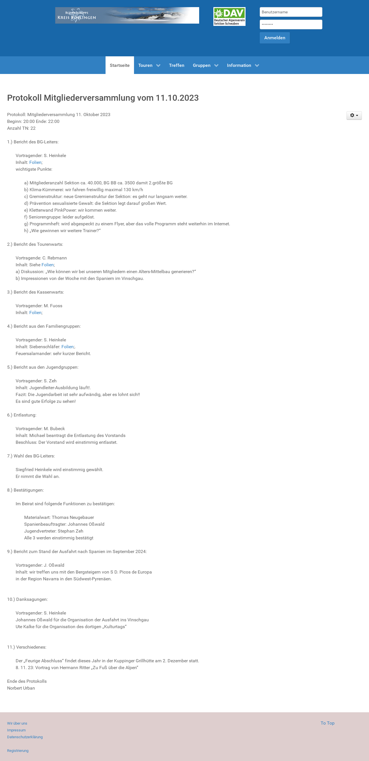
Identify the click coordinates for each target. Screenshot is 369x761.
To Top (328, 723)
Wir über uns (17, 723)
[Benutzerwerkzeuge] (354, 115)
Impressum (16, 730)
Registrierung (17, 750)
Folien (35, 162)
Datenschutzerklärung (25, 737)
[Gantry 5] (229, 16)
